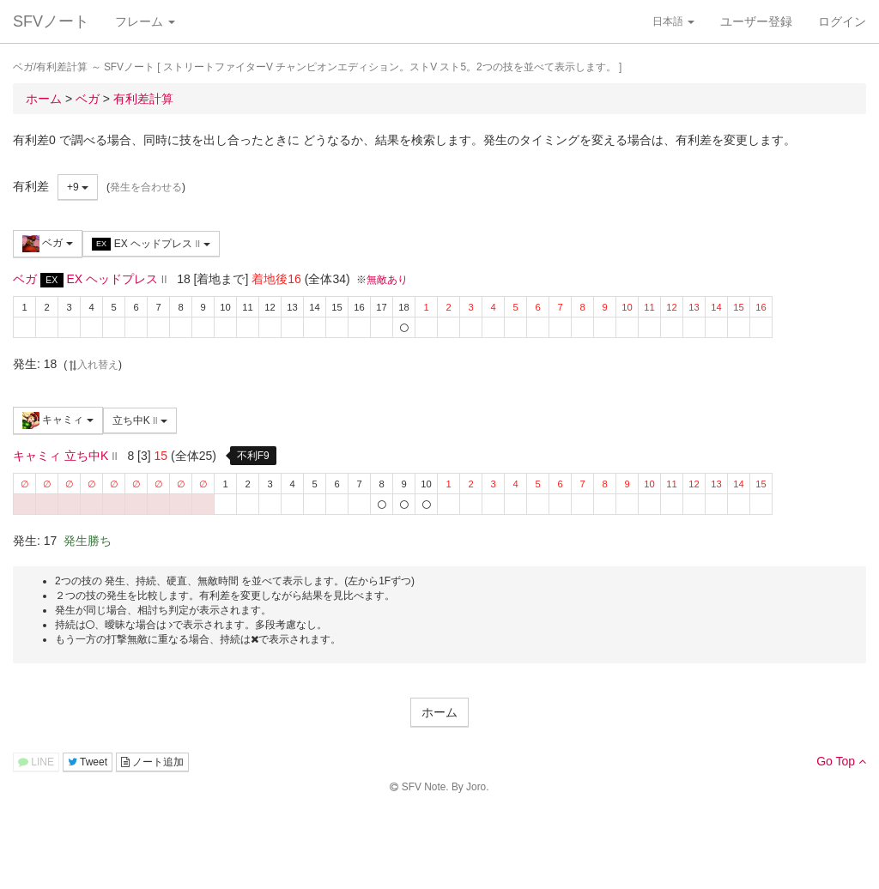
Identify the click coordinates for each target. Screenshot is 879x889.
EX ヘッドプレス (151, 244)
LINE (36, 762)
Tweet (87, 762)
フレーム (145, 21)
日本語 (673, 21)
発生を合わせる (146, 187)
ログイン (842, 21)
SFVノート (51, 21)
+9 (77, 187)
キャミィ (58, 420)
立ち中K (139, 420)
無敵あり (387, 280)
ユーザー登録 (756, 21)
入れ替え (92, 365)
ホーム (439, 712)
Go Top (841, 761)
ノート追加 (152, 762)
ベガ (47, 243)
